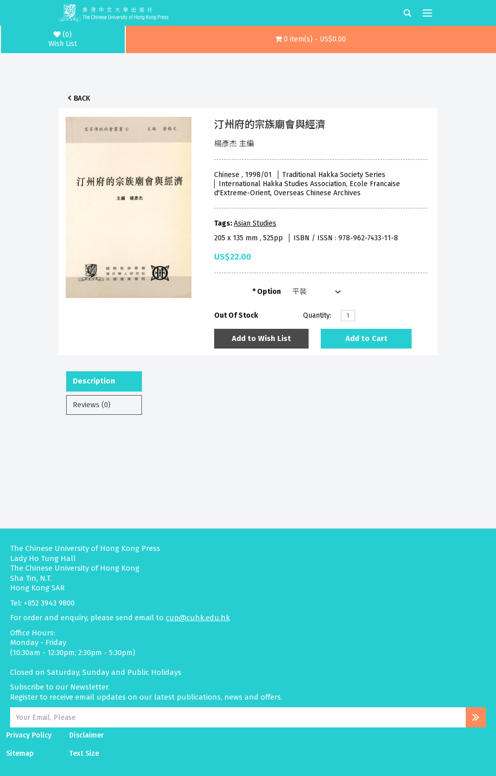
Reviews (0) (92, 404)
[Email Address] (238, 717)
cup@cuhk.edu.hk (198, 617)
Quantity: (317, 315)
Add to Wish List (261, 338)
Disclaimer (86, 735)
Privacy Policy (29, 735)
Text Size (84, 753)
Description (94, 380)
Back (82, 98)
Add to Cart (366, 338)
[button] (311, 39)
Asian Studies (255, 223)
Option (269, 291)
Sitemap (20, 753)
